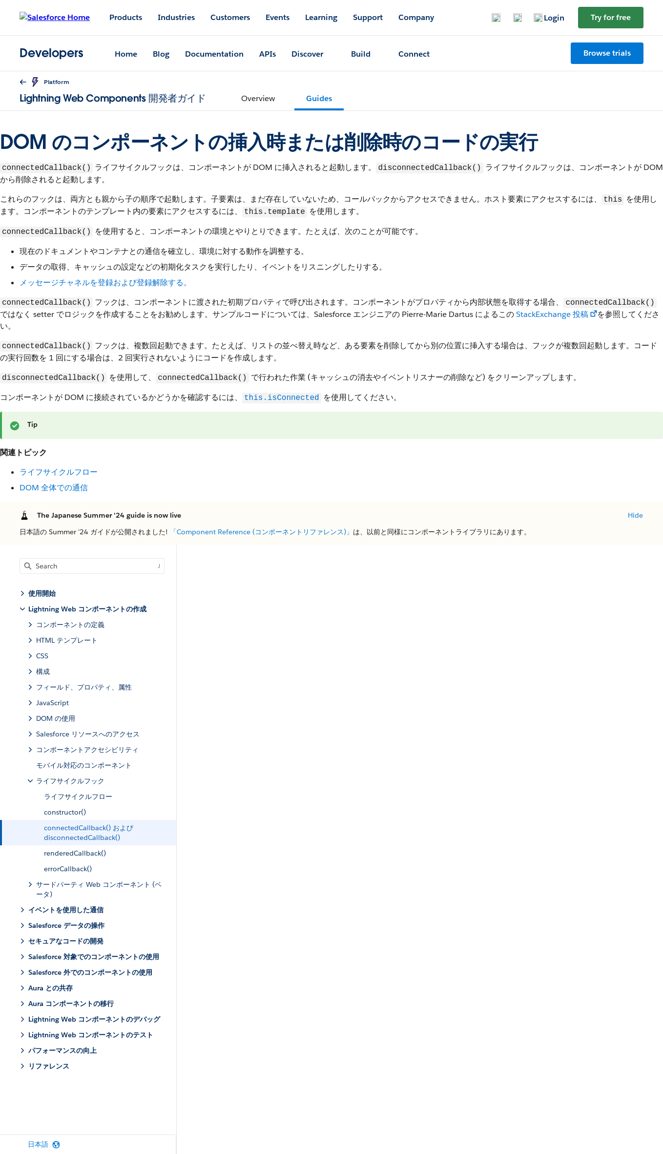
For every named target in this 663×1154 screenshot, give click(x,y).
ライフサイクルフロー (59, 472)
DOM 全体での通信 (54, 488)
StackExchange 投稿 (552, 314)
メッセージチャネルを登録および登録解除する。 (105, 282)
